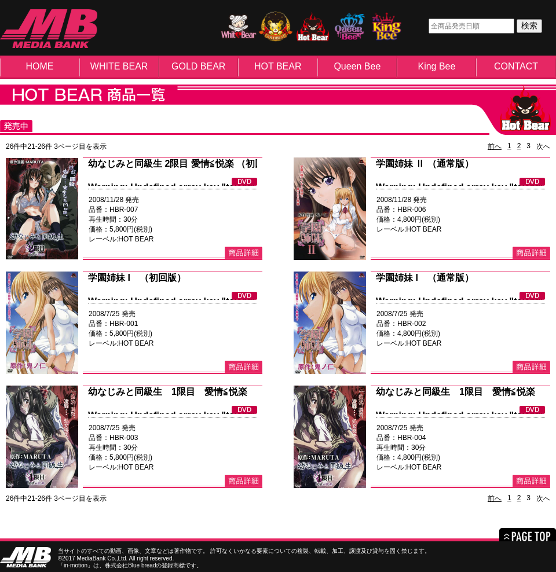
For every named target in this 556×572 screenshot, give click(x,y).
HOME (40, 66)
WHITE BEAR (119, 66)
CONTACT (516, 66)
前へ (495, 146)
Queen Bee (357, 66)
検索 (529, 25)
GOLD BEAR (198, 66)
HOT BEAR (278, 66)
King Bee (436, 66)
